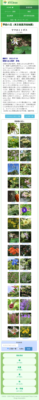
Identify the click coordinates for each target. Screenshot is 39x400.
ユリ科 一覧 (29, 116)
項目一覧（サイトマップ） (19, 20)
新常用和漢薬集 (29, 16)
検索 (28, 349)
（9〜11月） (19, 383)
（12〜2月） (19, 390)
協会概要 (10, 16)
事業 (29, 11)
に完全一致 (12, 349)
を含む (21, 349)
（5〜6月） (19, 368)
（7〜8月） (19, 376)
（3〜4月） (19, 361)
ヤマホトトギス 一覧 (13, 116)
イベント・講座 (10, 11)
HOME (10, 7)
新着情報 (29, 7)
